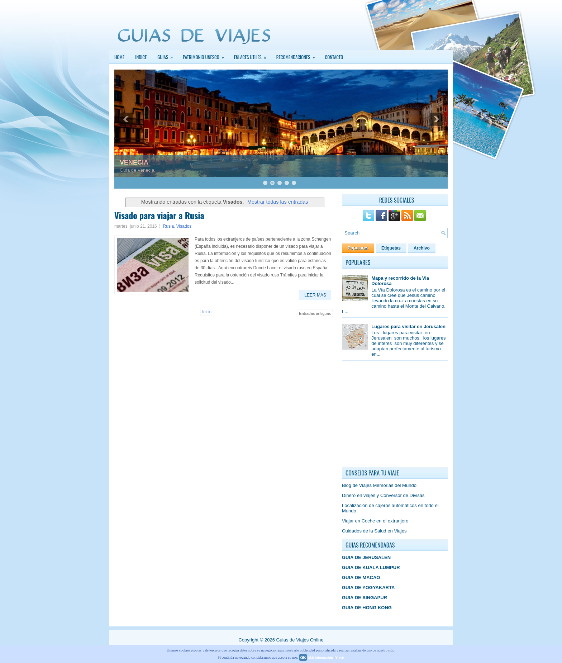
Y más (339, 657)
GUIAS (167, 55)
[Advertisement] (395, 415)
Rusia (168, 226)
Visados (183, 226)
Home (119, 57)
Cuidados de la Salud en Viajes (374, 531)
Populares (358, 248)
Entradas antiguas (315, 313)
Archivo (422, 248)
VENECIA (134, 162)
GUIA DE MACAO (361, 577)
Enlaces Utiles (252, 55)
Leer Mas (315, 295)
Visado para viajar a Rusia (159, 215)
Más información (320, 657)
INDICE (141, 57)
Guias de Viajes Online (299, 640)
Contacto (334, 57)
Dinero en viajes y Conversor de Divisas (383, 495)
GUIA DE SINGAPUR (364, 597)
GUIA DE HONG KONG (367, 607)
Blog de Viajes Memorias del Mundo (379, 485)
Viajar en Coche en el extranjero (375, 521)
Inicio (206, 311)
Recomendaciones (298, 55)
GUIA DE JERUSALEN (366, 557)
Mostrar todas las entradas (277, 202)
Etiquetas (391, 248)
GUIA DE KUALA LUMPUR (371, 567)
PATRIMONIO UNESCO (206, 55)
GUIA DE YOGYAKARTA (368, 587)
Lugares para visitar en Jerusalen (408, 326)
